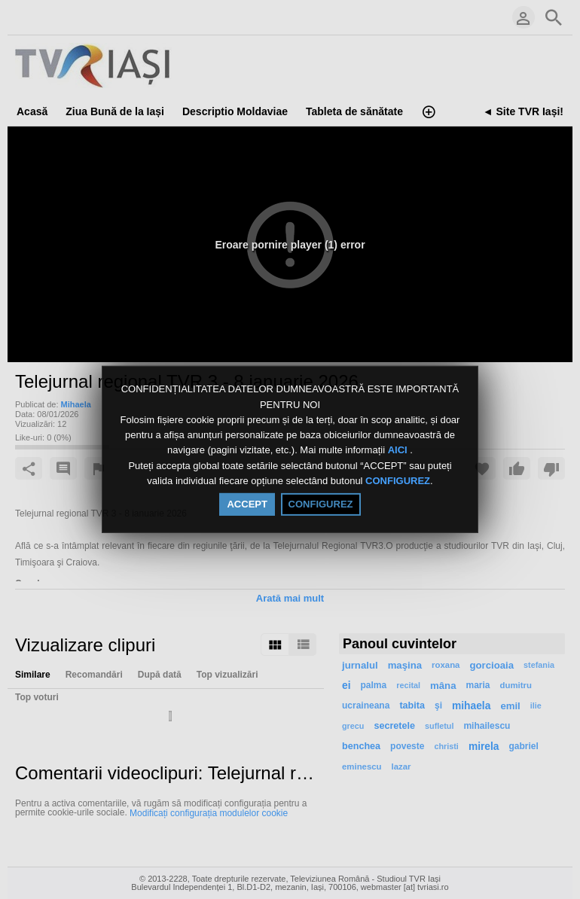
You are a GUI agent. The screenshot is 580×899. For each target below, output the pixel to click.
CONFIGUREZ (397, 480)
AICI (399, 450)
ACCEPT (247, 504)
